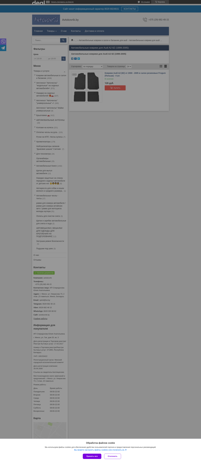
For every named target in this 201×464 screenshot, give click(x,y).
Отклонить (112, 456)
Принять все (92, 456)
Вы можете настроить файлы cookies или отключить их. (99, 450)
